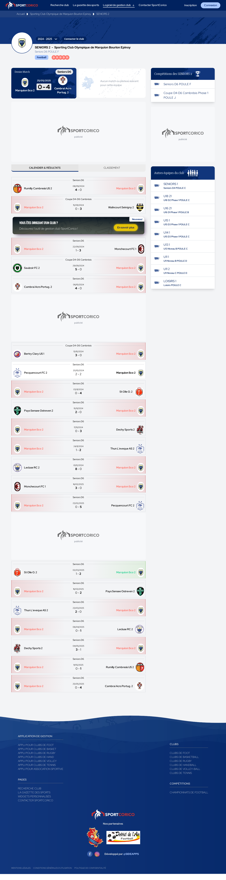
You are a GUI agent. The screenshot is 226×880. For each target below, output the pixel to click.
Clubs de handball (183, 771)
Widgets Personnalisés (34, 802)
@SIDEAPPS (131, 860)
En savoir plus (125, 232)
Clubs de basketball (184, 763)
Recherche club (29, 794)
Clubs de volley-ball (185, 775)
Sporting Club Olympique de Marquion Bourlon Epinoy (60, 14)
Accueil (21, 14)
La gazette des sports (34, 798)
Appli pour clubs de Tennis (37, 771)
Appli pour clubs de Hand (36, 763)
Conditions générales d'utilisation (52, 874)
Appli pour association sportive (40, 775)
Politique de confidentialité (90, 874)
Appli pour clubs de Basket (37, 755)
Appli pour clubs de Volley (37, 767)
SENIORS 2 (102, 14)
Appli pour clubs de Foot (36, 751)
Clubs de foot (180, 759)
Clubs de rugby (181, 767)
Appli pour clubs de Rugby (36, 759)
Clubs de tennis (181, 779)
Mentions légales (21, 874)
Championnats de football (189, 798)
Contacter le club (74, 38)
